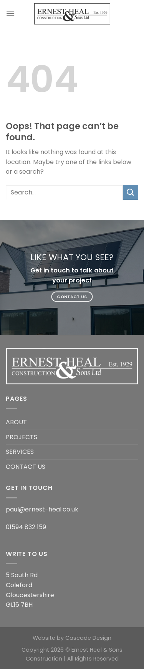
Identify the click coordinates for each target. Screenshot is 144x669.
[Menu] (10, 13)
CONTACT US (25, 466)
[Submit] (130, 192)
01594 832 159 (26, 527)
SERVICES (20, 451)
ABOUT (16, 422)
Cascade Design (88, 638)
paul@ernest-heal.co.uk (42, 509)
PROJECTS (21, 437)
